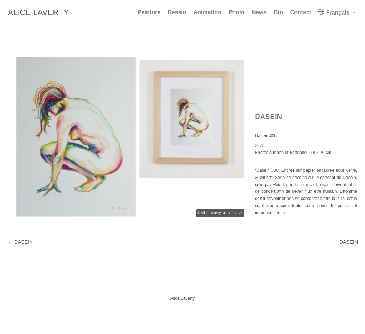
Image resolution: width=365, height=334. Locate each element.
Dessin (177, 12)
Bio (278, 12)
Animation (207, 12)
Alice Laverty (38, 12)
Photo (236, 12)
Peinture (149, 12)
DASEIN (351, 242)
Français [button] (334, 12)
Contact (301, 12)
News (259, 12)
